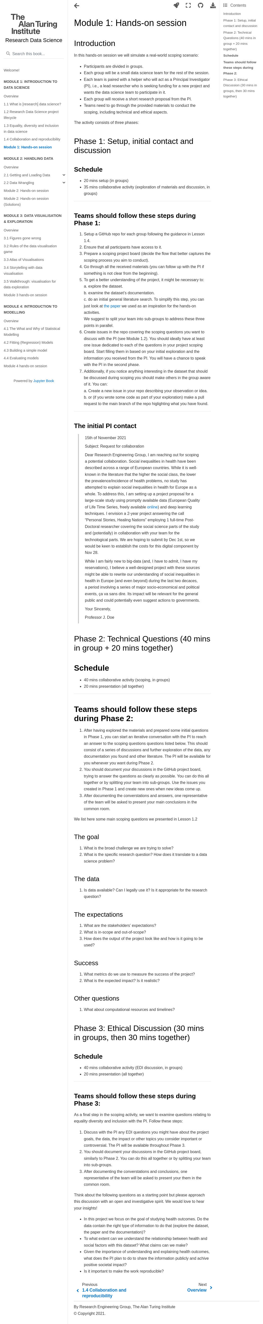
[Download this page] (213, 5)
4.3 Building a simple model (25, 350)
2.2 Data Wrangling (19, 183)
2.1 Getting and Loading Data (27, 175)
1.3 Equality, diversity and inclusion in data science (31, 129)
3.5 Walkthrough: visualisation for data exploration (30, 284)
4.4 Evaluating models (21, 358)
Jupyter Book (43, 381)
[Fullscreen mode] (188, 5)
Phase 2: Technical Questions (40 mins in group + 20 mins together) (239, 41)
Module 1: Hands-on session (28, 147)
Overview (11, 96)
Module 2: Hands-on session (26, 191)
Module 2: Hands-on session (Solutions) (26, 201)
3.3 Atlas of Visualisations (24, 260)
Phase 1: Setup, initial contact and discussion (240, 23)
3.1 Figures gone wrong (22, 238)
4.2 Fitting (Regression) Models (28, 342)
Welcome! (11, 70)
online (152, 507)
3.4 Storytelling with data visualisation (23, 270)
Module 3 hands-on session (25, 295)
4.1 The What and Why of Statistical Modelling (32, 332)
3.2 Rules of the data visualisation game (30, 249)
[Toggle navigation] (77, 6)
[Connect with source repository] (200, 5)
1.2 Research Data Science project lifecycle (31, 115)
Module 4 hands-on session (25, 366)
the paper (112, 306)
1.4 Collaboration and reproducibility (32, 139)
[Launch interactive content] (176, 5)
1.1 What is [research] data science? (32, 104)
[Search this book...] (34, 54)
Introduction (232, 14)
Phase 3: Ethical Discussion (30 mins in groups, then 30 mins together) (240, 88)
